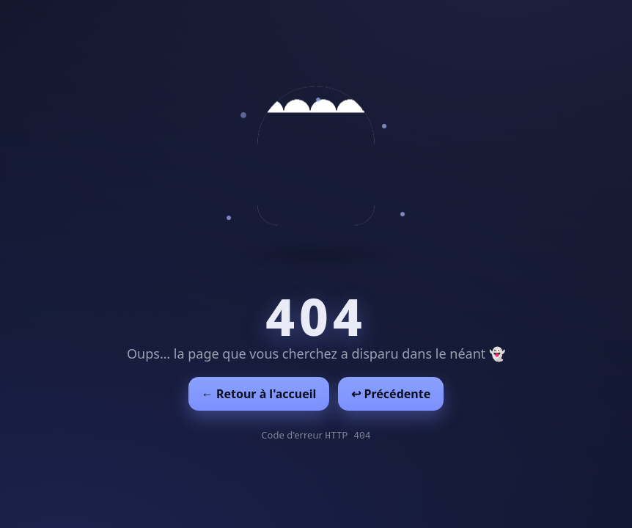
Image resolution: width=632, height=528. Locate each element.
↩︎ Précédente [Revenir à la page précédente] (390, 394)
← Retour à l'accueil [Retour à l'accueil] (259, 394)
